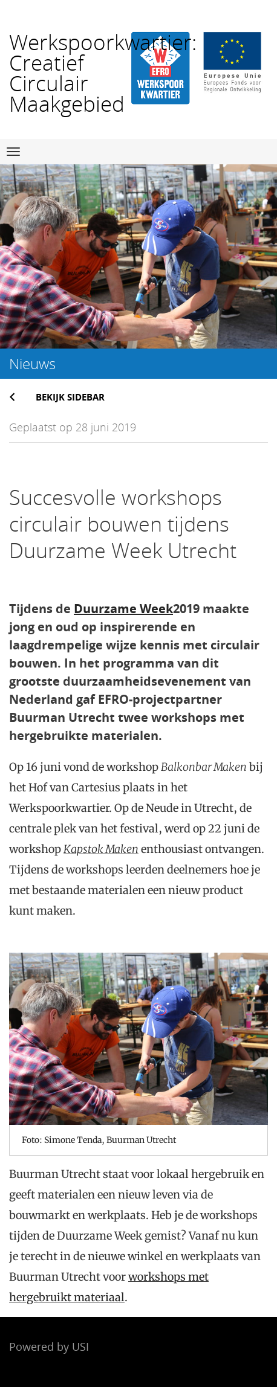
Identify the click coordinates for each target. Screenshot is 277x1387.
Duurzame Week (123, 608)
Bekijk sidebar (70, 397)
